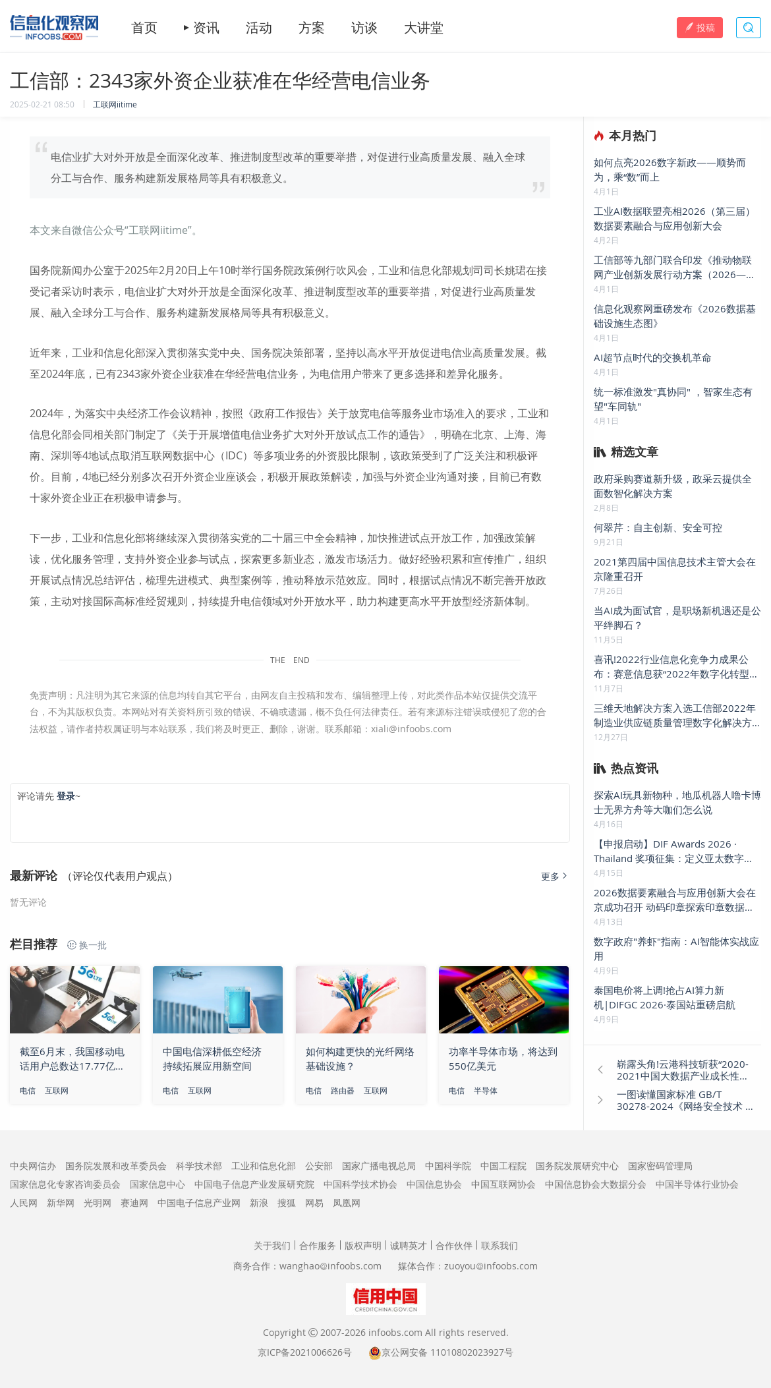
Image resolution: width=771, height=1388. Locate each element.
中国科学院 (448, 1165)
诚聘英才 (408, 1245)
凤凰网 (346, 1202)
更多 (555, 876)
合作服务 (317, 1245)
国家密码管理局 (660, 1165)
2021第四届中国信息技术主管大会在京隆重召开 (675, 569)
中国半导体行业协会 (697, 1184)
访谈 (364, 27)
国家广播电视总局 (379, 1165)
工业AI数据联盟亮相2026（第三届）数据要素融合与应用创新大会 (674, 218)
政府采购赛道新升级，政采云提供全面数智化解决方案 (673, 486)
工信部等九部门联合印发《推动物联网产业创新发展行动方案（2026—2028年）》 (673, 267)
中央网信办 (33, 1165)
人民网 (24, 1202)
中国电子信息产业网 (199, 1202)
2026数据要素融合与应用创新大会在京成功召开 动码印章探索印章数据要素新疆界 (675, 900)
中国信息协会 (434, 1184)
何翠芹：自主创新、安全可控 (658, 527)
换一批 (87, 945)
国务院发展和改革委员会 (116, 1165)
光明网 (97, 1202)
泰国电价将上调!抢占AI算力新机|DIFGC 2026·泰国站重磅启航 (664, 997)
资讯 (206, 27)
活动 (259, 27)
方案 (312, 27)
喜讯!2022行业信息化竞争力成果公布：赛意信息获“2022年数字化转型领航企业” (676, 666)
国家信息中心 (157, 1184)
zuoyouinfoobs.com (491, 1265)
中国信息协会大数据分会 (595, 1184)
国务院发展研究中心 (577, 1165)
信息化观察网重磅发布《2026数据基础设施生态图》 (675, 316)
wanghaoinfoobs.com (330, 1265)
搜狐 (286, 1202)
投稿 (700, 27)
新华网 (60, 1202)
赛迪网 (134, 1202)
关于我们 (272, 1245)
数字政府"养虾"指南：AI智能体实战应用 (676, 948)
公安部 (319, 1165)
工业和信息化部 (263, 1165)
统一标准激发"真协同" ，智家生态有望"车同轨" (673, 399)
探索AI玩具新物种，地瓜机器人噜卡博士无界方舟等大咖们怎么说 (677, 802)
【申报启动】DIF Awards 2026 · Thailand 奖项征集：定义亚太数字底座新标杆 (674, 851)
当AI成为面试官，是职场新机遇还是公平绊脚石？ (677, 617)
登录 (66, 796)
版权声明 (363, 1245)
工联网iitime (115, 104)
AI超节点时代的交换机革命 (653, 357)
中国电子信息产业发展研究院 (254, 1184)
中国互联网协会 (503, 1184)
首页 (144, 27)
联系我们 (499, 1245)
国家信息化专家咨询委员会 (65, 1184)
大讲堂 (423, 27)
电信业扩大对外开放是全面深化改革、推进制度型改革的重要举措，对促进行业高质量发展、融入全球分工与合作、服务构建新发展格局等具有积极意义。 (288, 167)
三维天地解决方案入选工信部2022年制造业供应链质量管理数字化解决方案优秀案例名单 (675, 715)
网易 (314, 1202)
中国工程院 (503, 1165)
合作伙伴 (454, 1245)
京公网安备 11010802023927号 (447, 1352)
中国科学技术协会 (360, 1184)
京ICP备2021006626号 (305, 1352)
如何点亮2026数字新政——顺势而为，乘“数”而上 (670, 169)
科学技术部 (199, 1165)
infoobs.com (395, 1332)
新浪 (259, 1202)
